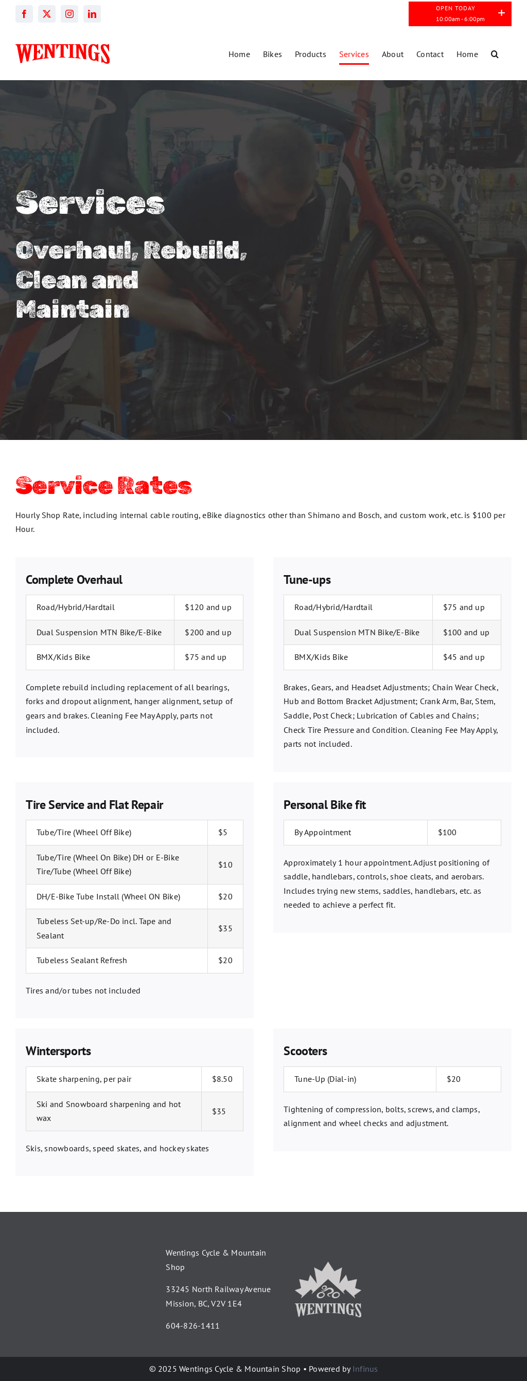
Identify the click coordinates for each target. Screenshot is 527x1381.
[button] (495, 54)
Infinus (365, 1369)
